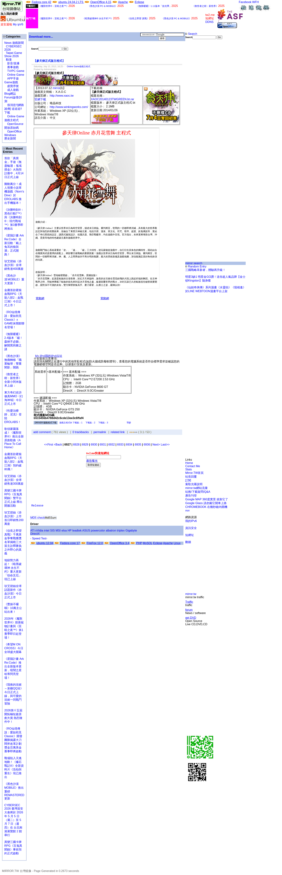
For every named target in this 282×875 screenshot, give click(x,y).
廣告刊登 (191, 495)
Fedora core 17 (70, 543)
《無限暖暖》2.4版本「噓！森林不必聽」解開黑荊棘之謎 (13, 342)
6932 (111, 444)
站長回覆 (191, 476)
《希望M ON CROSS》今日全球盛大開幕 (13, 648)
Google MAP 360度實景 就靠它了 (206, 499)
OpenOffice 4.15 (100, 2)
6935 (138, 444)
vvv (187, 510)
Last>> (165, 444)
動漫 (9, 59)
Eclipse (139, 2)
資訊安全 (191, 528)
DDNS (209, 21)
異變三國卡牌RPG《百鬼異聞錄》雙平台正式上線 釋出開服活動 (13, 498)
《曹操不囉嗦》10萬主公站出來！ (13, 608)
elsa (64, 530)
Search (191, 33)
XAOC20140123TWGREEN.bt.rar (112, 99)
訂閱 (188, 480)
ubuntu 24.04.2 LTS (71, 2)
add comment (42, 432)
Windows (10, 135)
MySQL (147, 543)
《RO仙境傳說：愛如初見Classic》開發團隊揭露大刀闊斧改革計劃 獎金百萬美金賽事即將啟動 (13, 740)
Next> (156, 444)
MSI (58, 530)
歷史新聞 (10, 138)
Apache (123, 2)
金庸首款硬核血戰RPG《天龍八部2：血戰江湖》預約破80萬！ (13, 462)
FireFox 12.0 (95, 543)
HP (70, 530)
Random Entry (195, 266)
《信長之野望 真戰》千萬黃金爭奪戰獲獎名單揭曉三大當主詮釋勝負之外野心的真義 (13, 542)
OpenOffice (13, 131)
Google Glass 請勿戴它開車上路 (205, 503)
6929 (85, 444)
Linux (177, 543)
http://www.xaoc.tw (62, 95)
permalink (100, 432)
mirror (56, 88)
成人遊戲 (11, 89)
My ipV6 (18, 24)
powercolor (98, 530)
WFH (255, 2)
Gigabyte (131, 530)
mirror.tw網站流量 (196, 487)
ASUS (86, 530)
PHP (139, 543)
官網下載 (40, 99)
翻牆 (188, 542)
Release (37, 505)
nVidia (39, 530)
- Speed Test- (38, 538)
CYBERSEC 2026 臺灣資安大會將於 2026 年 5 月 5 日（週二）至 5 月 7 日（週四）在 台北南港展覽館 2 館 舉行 (13, 820)
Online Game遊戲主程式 (77, 66)
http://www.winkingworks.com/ (69, 106)
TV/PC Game (14, 70)
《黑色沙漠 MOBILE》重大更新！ (14, 279)
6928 (76, 444)
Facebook (245, 2)
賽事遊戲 (11, 67)
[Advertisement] (197, 99)
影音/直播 (11, 63)
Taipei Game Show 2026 (13, 54)
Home (189, 462)
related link (118, 432)
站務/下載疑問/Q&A (197, 491)
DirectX (35, 533)
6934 (129, 444)
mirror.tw (190, 593)
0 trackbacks (81, 432)
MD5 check (37, 517)
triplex (121, 530)
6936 (147, 444)
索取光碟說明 (194, 484)
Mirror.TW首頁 (194, 472)
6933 (120, 444)
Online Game (14, 74)
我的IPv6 (191, 520)
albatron (111, 530)
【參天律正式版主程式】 (49, 60)
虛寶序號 (11, 86)
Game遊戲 (11, 82)
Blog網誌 (10, 93)
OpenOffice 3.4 (119, 543)
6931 (103, 444)
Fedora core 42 (41, 2)
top (129, 422)
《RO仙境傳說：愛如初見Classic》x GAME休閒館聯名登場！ (14, 320)
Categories (12, 36)
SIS (52, 530)
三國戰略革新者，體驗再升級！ (205, 269)
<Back (58, 444)
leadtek (77, 530)
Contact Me (192, 466)
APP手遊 (11, 78)
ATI (32, 530)
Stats (188, 469)
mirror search (193, 263)
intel (46, 530)
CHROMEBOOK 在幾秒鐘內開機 (206, 506)
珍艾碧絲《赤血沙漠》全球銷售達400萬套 (14, 265)
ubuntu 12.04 (45, 543)
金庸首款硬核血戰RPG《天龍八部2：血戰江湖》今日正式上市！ (13, 298)
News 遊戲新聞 (14, 42)
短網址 (189, 535)
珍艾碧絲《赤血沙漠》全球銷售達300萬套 (14, 480)
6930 (94, 444)
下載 (7, 112)
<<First (49, 444)
